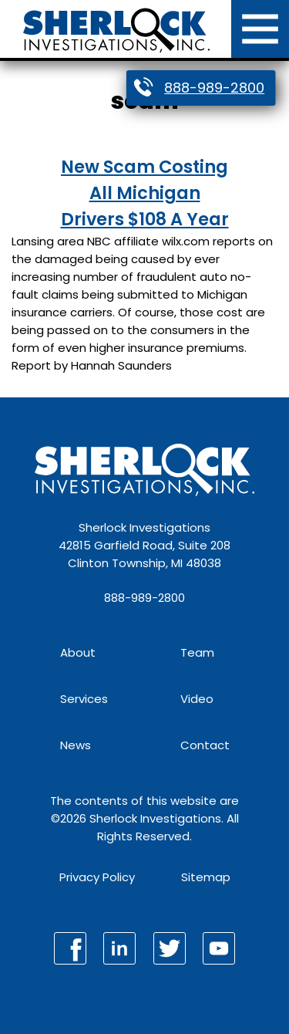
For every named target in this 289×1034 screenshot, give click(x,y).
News (75, 745)
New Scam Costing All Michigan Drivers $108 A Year (145, 192)
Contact (205, 745)
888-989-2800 (214, 87)
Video (196, 699)
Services (84, 699)
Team (197, 652)
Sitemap (205, 877)
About (78, 652)
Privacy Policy (97, 877)
